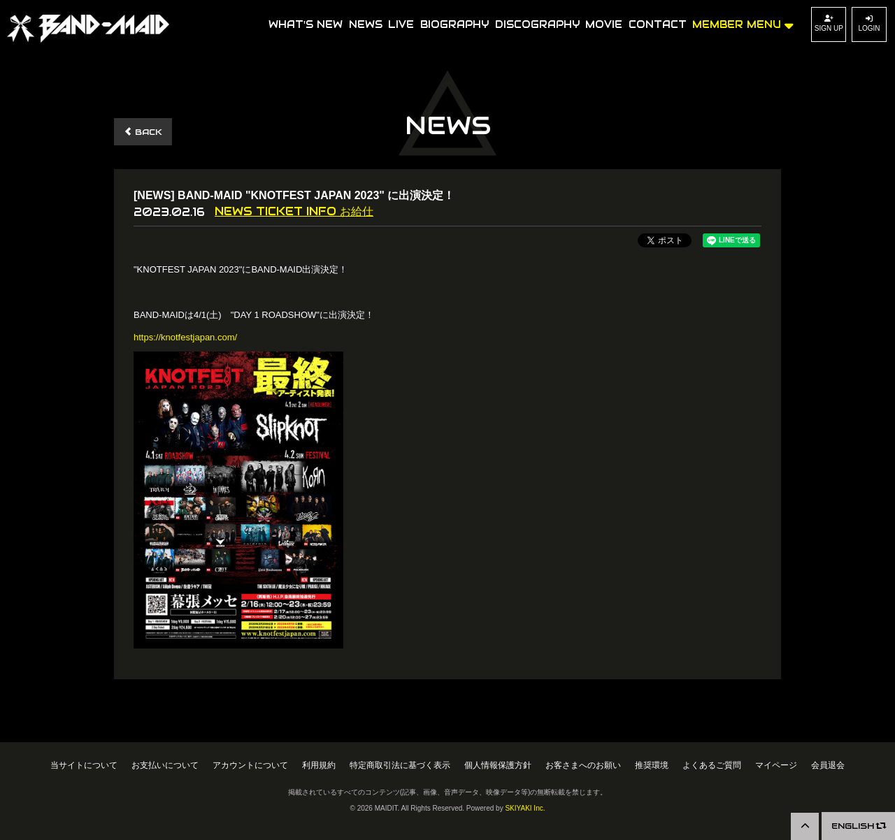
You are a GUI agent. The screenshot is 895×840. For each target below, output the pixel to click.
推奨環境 (651, 765)
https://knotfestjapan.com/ (185, 337)
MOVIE (603, 24)
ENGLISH (858, 825)
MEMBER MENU (743, 23)
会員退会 (828, 765)
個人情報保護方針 (497, 765)
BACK (143, 131)
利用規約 (319, 765)
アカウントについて (250, 765)
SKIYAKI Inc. (525, 808)
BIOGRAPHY (454, 24)
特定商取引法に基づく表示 (400, 765)
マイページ (776, 765)
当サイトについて (83, 765)
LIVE (401, 24)
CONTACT (658, 24)
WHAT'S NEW (305, 24)
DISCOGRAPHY (537, 24)
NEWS (365, 24)
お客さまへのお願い (583, 765)
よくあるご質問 (711, 765)
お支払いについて (165, 765)
